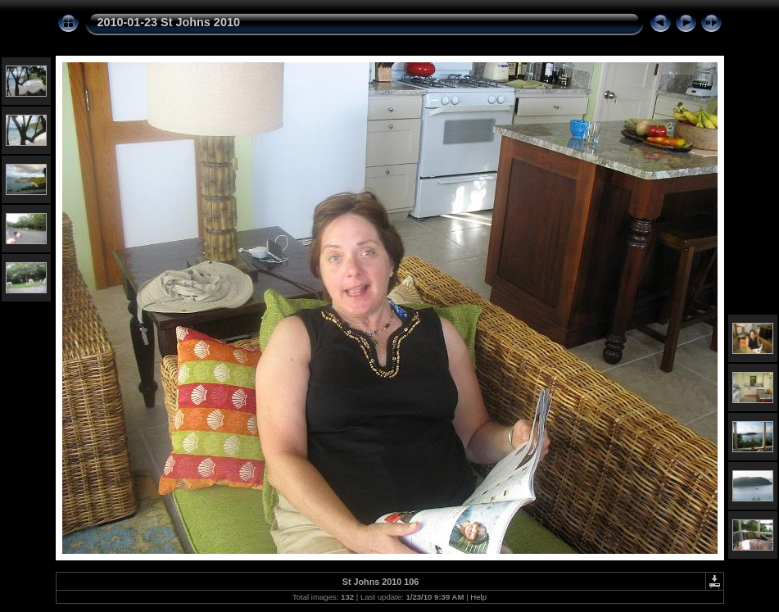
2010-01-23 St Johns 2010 (168, 22)
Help (478, 596)
